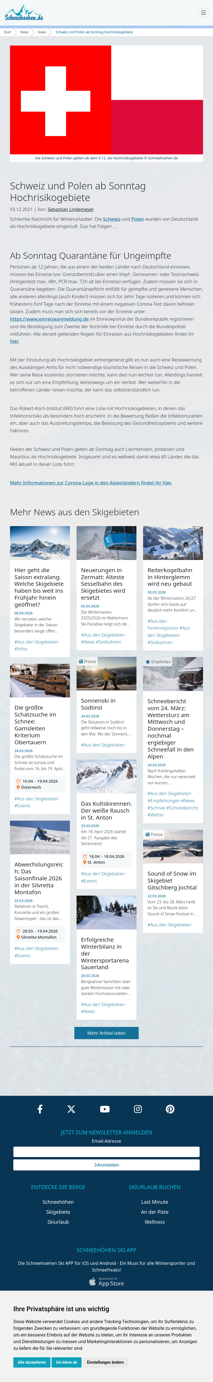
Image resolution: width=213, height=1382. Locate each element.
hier (14, 341)
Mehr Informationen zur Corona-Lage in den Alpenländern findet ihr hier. (91, 482)
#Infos (20, 649)
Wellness (155, 1221)
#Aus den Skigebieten (36, 642)
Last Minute (154, 1201)
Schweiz (112, 219)
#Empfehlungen (164, 801)
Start (7, 32)
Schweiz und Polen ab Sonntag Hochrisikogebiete (94, 32)
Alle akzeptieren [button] (32, 1362)
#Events (22, 806)
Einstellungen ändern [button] (105, 1362)
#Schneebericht (182, 808)
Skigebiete (58, 1211)
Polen (137, 219)
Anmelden (106, 1165)
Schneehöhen (58, 1201)
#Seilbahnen (108, 642)
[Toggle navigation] (203, 13)
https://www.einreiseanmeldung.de (49, 319)
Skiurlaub (58, 1221)
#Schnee (156, 808)
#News (88, 642)
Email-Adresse (106, 1141)
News (24, 32)
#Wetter (156, 815)
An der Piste (154, 1211)
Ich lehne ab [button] (66, 1362)
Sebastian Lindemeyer (71, 209)
